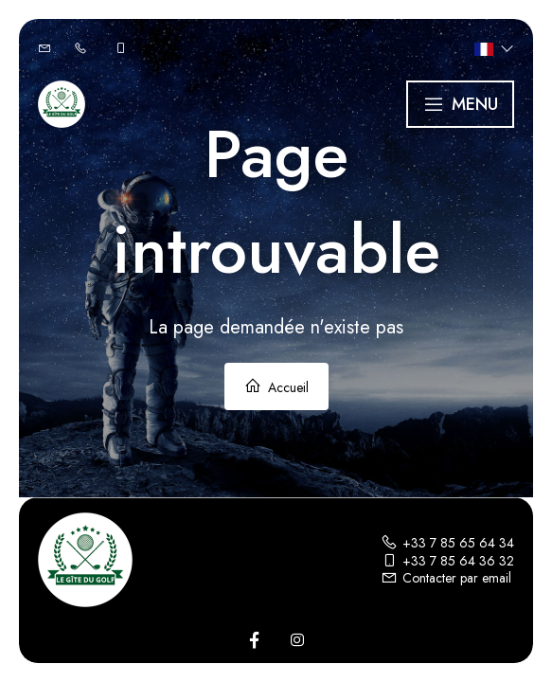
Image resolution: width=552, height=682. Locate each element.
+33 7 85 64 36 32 (447, 560)
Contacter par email (446, 577)
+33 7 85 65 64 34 (447, 542)
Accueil (276, 387)
